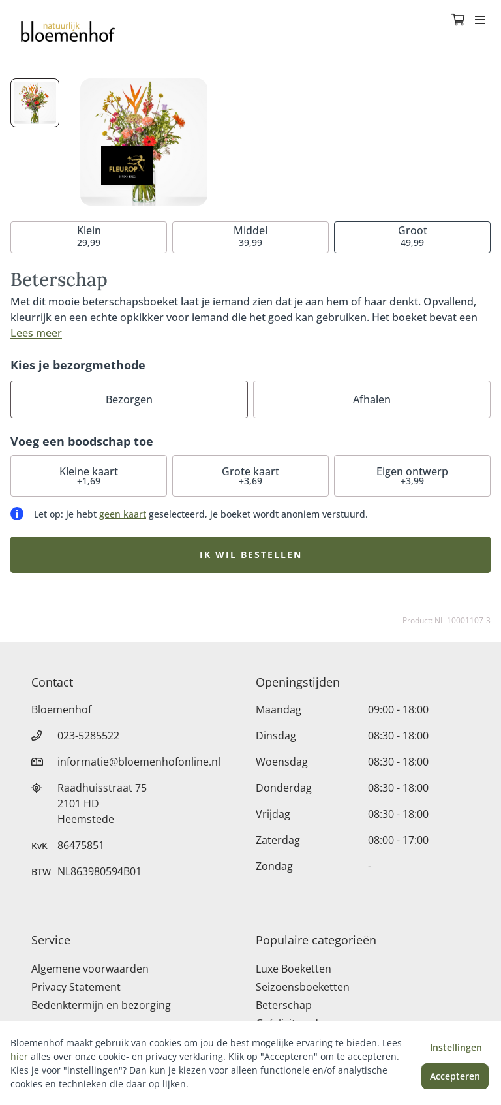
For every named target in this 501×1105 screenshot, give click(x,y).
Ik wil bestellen (251, 554)
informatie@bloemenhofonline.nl (138, 762)
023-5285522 (88, 735)
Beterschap (284, 1005)
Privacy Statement (76, 987)
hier (19, 1056)
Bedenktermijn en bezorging (101, 1005)
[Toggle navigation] (480, 21)
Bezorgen (129, 399)
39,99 (250, 236)
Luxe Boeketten (293, 968)
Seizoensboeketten (303, 987)
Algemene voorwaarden (90, 968)
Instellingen (456, 1047)
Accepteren (455, 1076)
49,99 (412, 236)
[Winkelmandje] (458, 21)
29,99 (89, 236)
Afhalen (372, 399)
